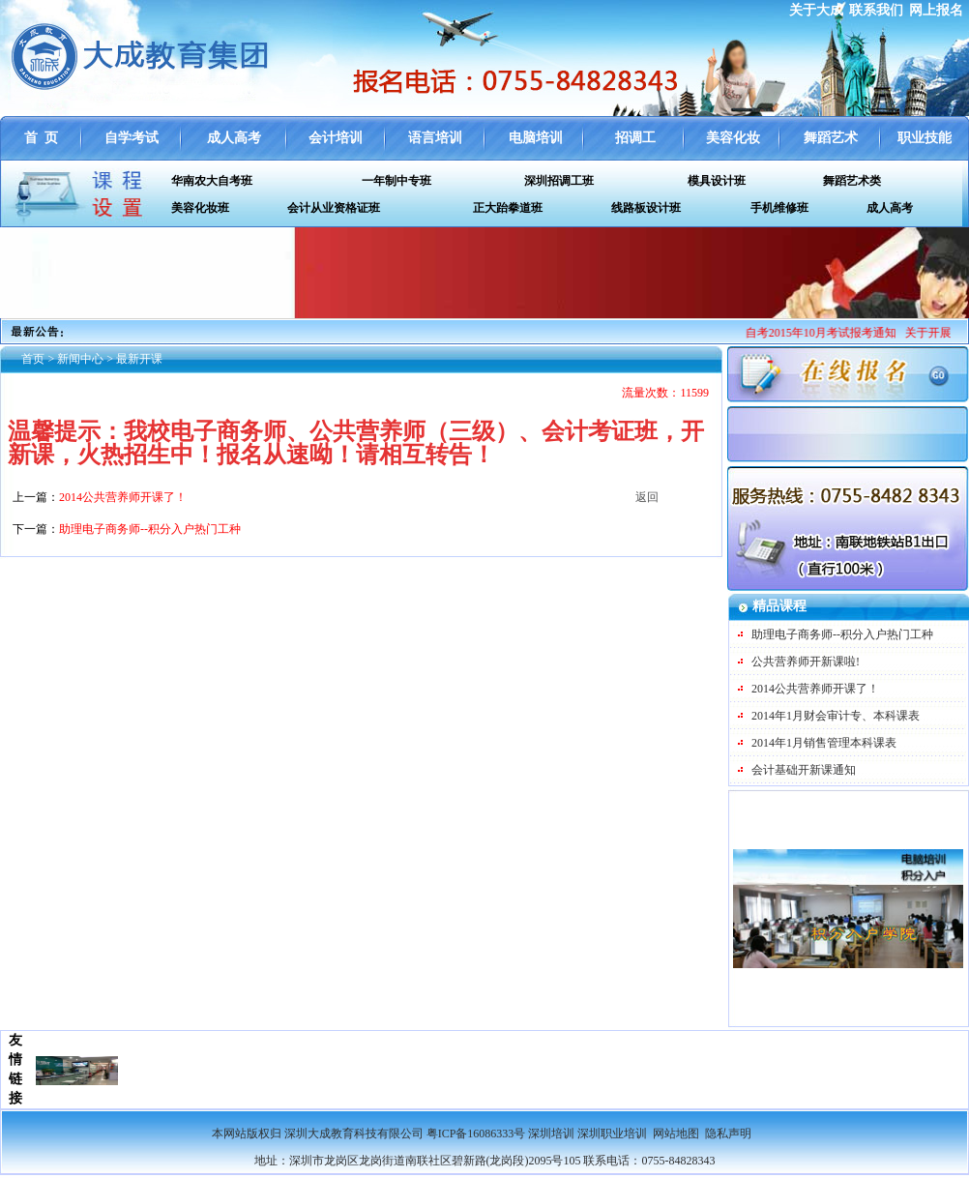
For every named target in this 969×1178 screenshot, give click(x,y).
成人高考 (234, 138)
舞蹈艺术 (831, 138)
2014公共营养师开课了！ (815, 688)
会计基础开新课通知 (803, 770)
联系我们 (876, 10)
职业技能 (924, 138)
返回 (647, 497)
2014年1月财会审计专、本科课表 (835, 715)
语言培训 (435, 138)
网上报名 (936, 10)
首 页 (41, 138)
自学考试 (131, 138)
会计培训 (335, 138)
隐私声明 (728, 1133)
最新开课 (139, 359)
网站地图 (676, 1133)
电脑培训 (536, 138)
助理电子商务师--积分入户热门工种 (842, 634)
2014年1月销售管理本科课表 (823, 743)
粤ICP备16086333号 (476, 1133)
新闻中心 (80, 359)
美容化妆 (733, 138)
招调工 (635, 138)
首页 (32, 359)
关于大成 (816, 10)
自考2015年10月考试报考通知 (827, 332)
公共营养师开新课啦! (805, 661)
